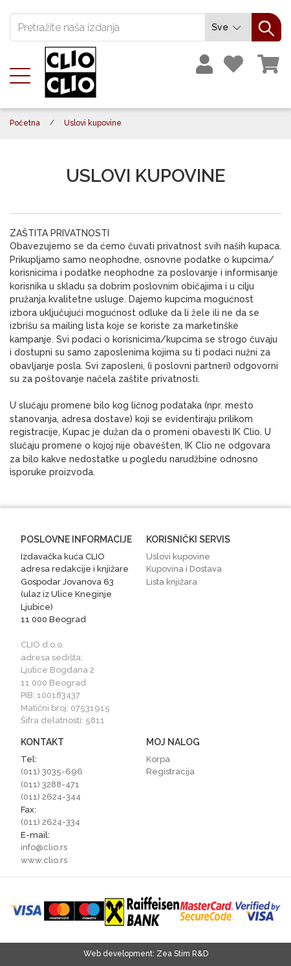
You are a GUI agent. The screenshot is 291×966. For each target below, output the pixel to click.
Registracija (170, 771)
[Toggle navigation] (24, 74)
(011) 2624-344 (51, 797)
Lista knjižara (171, 582)
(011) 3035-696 (52, 771)
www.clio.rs (44, 860)
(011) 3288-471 (50, 784)
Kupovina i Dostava (184, 569)
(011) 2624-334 (50, 822)
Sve (228, 27)
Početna (25, 123)
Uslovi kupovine (178, 556)
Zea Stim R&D (182, 953)
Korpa (158, 759)
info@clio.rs (44, 847)
